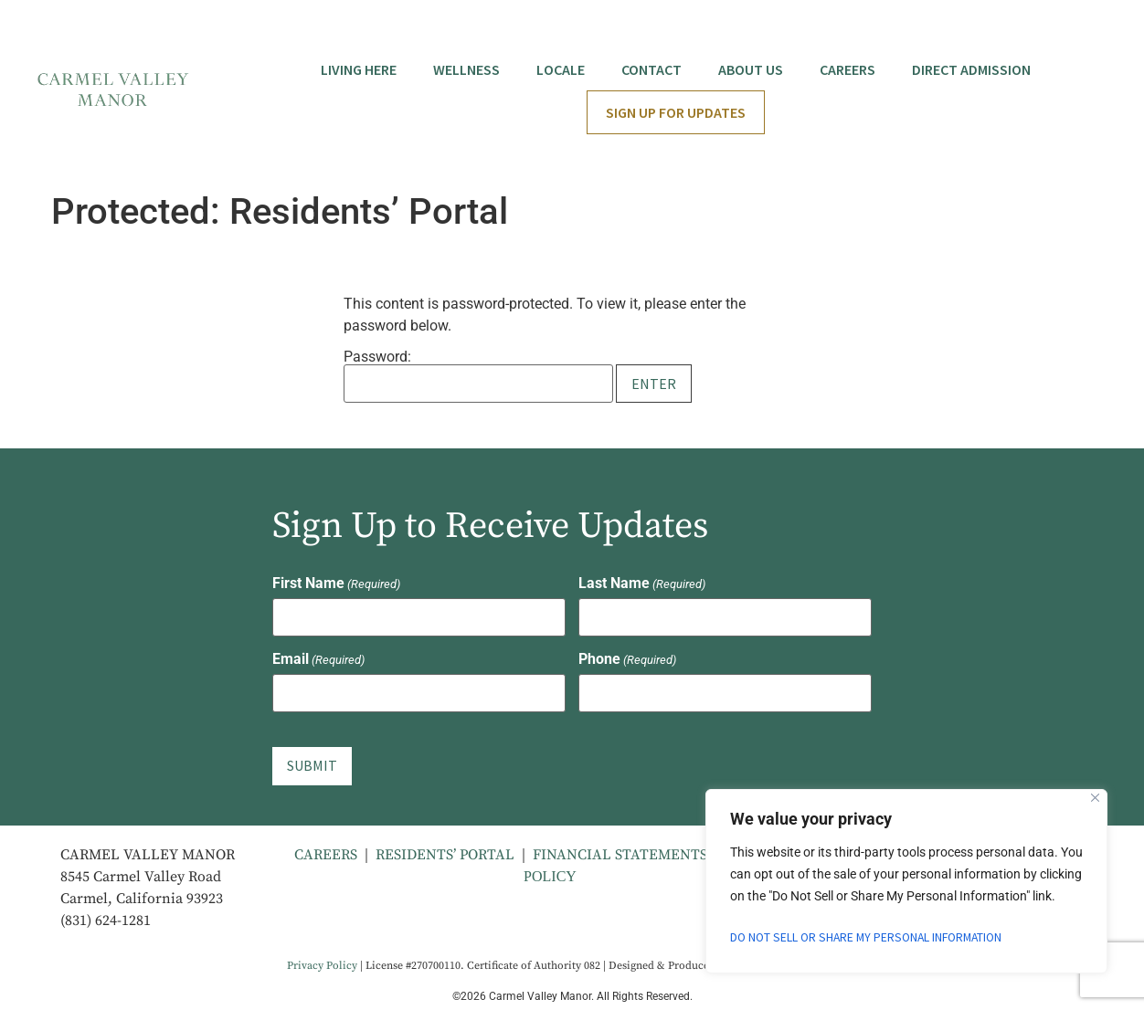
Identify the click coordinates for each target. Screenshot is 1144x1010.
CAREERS (325, 850)
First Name (336, 583)
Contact (651, 69)
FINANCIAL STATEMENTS (622, 850)
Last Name (641, 583)
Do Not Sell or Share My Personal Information (871, 938)
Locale (560, 69)
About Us (750, 69)
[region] (906, 881)
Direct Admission (971, 69)
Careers (847, 69)
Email (318, 658)
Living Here (359, 69)
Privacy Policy (322, 962)
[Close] (1095, 798)
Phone (627, 658)
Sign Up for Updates (676, 112)
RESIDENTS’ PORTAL (445, 850)
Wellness (466, 69)
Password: (478, 376)
